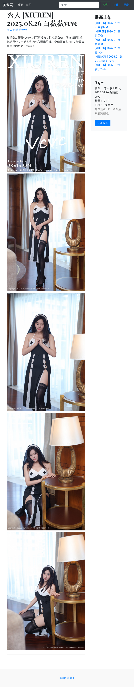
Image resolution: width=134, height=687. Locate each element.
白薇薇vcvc (20, 30)
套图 (28, 4)
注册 (115, 4)
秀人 (9, 30)
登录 (126, 4)
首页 (20, 4)
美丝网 (8, 5)
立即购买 (102, 123)
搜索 (105, 4)
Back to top (67, 677)
